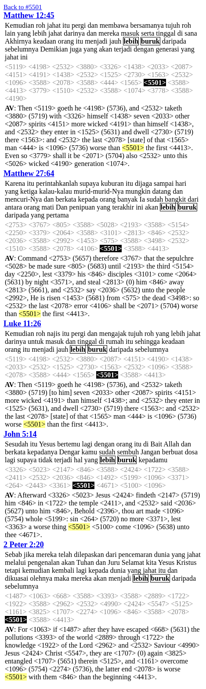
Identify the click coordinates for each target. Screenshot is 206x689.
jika (29, 554)
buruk (150, 41)
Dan (62, 207)
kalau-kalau (55, 191)
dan (93, 25)
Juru (114, 562)
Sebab (13, 554)
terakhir (123, 207)
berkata (66, 199)
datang (161, 191)
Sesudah (16, 444)
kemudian (36, 570)
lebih (40, 33)
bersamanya (146, 25)
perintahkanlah (57, 183)
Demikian (54, 49)
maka (61, 578)
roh (40, 25)
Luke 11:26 (22, 323)
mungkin (138, 191)
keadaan (44, 41)
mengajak (112, 333)
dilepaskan (89, 554)
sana (190, 33)
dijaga (143, 183)
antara (13, 207)
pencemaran (135, 554)
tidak (45, 460)
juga (76, 49)
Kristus (186, 562)
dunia (162, 554)
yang (24, 33)
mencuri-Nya (23, 199)
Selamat (133, 562)
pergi (79, 25)
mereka (108, 33)
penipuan (82, 207)
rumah (115, 341)
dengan (144, 49)
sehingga (147, 341)
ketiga (28, 191)
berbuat (172, 452)
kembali (63, 570)
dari (193, 199)
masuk (130, 33)
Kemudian (19, 25)
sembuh (128, 452)
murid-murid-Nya (99, 191)
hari (180, 183)
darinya (74, 33)
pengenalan (44, 562)
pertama (57, 215)
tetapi (13, 570)
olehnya (41, 578)
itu (66, 25)
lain (10, 33)
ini (24, 57)
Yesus (47, 444)
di (180, 33)
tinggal (165, 33)
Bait (157, 444)
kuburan (112, 183)
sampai (163, 183)
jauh (115, 41)
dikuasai (16, 578)
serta (147, 33)
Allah (171, 444)
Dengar (69, 452)
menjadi (96, 41)
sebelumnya (21, 49)
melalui (15, 562)
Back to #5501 (23, 7)
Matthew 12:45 (29, 15)
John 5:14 (20, 434)
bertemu (68, 444)
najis (53, 333)
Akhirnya (18, 41)
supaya (89, 183)
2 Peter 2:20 (24, 544)
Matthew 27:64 (29, 173)
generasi (167, 49)
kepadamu (152, 460)
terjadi (123, 49)
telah (65, 554)
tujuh (173, 25)
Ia (142, 199)
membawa (114, 25)
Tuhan (85, 562)
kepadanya (42, 452)
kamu (90, 452)
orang (66, 41)
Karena (15, 183)
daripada (174, 41)
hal (78, 460)
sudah (155, 199)
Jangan (150, 452)
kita (151, 562)
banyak (127, 199)
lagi (87, 444)
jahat (54, 25)
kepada (88, 199)
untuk (35, 341)
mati (48, 207)
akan (105, 49)
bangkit (175, 199)
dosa (191, 452)
